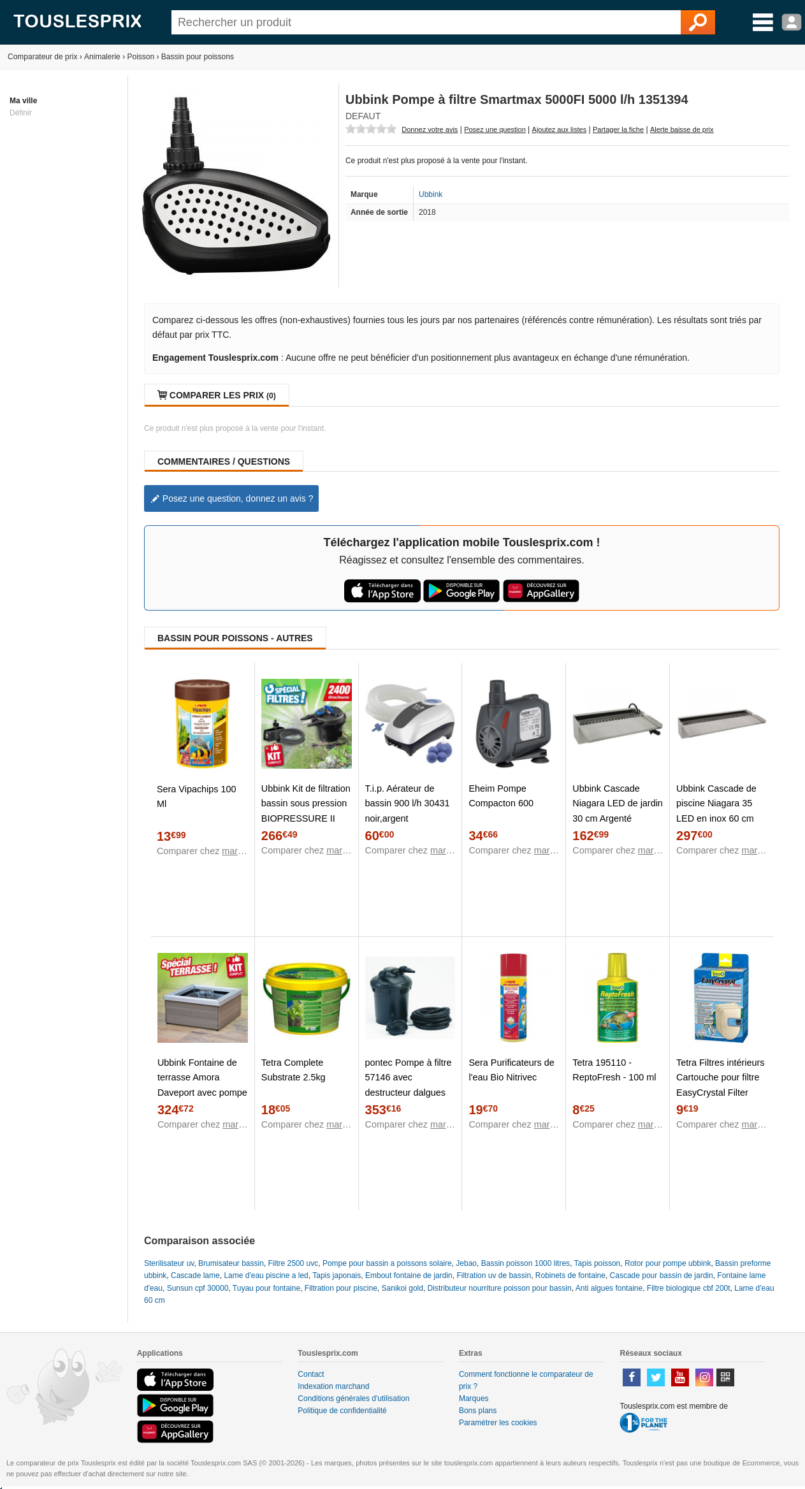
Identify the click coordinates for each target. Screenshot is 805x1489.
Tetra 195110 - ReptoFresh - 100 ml (614, 1069)
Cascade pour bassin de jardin (661, 1275)
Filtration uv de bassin (493, 1275)
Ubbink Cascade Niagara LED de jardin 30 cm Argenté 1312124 (617, 810)
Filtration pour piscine (341, 1288)
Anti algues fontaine (609, 1288)
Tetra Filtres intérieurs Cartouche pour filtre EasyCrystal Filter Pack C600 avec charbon (720, 1091)
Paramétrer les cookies (498, 1422)
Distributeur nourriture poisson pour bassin (500, 1288)
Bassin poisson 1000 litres (525, 1263)
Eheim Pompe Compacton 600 (500, 795)
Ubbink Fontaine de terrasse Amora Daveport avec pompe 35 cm (202, 1084)
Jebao (466, 1263)
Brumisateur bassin (231, 1263)
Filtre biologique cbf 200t (688, 1288)
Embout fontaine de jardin (409, 1275)
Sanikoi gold (402, 1288)
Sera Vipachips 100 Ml (196, 796)
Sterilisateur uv (169, 1263)
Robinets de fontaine (570, 1275)
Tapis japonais (336, 1275)
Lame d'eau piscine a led (266, 1275)
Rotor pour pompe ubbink (668, 1263)
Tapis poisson (597, 1263)
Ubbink (430, 194)
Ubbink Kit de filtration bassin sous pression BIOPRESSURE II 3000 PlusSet (306, 810)
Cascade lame (195, 1275)
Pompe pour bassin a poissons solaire (387, 1263)
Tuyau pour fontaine (266, 1288)
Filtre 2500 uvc (293, 1263)
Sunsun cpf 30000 (198, 1288)
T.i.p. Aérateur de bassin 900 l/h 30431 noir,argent (407, 803)
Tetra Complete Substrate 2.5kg (293, 1069)
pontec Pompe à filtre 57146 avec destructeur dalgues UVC (408, 1084)
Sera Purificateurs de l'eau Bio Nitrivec (511, 1069)
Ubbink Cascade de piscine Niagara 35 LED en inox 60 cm (716, 803)
